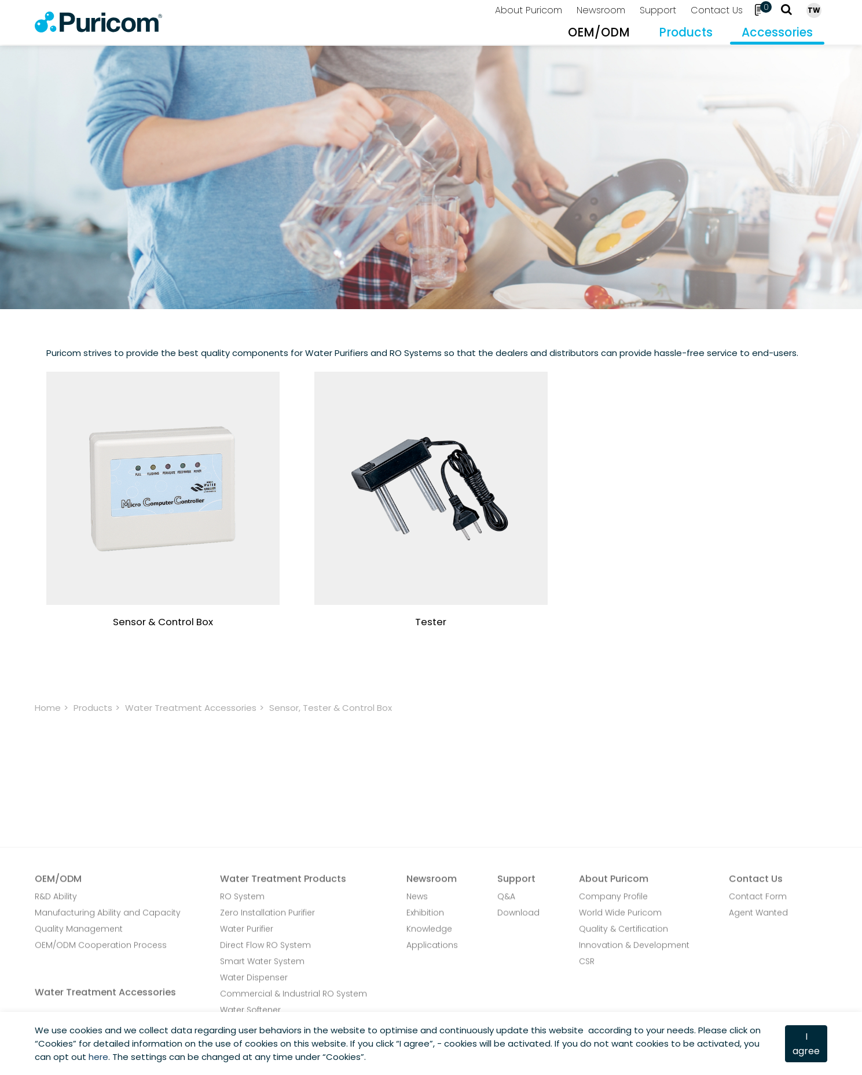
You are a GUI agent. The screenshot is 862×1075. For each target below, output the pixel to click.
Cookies (55, 1043)
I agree (806, 1044)
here (98, 1057)
